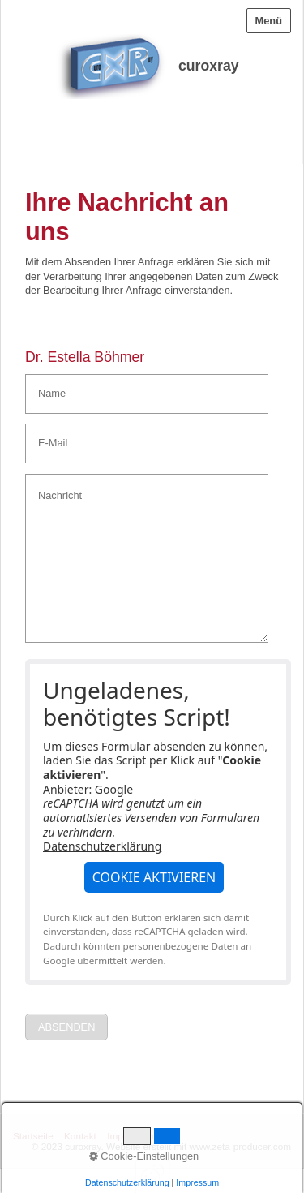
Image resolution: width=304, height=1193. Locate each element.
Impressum (130, 1136)
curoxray (208, 66)
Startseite (33, 1136)
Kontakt (80, 1136)
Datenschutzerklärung (102, 846)
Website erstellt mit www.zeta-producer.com (198, 1146)
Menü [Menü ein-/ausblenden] (268, 21)
